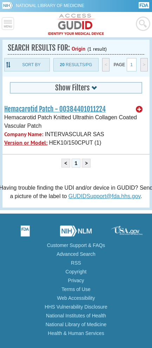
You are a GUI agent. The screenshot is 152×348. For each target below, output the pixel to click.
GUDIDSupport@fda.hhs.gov (104, 196)
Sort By (31, 64)
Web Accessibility (76, 298)
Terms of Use (75, 289)
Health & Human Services (76, 333)
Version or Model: (25, 142)
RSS (76, 263)
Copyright (76, 271)
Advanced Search (76, 254)
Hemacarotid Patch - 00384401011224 (55, 109)
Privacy (76, 280)
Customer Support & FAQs (76, 245)
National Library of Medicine (50, 5)
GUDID (76, 25)
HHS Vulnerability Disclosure (76, 307)
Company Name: (23, 134)
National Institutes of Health (76, 315)
